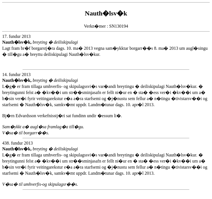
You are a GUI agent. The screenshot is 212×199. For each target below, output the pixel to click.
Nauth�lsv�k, (17, 42)
